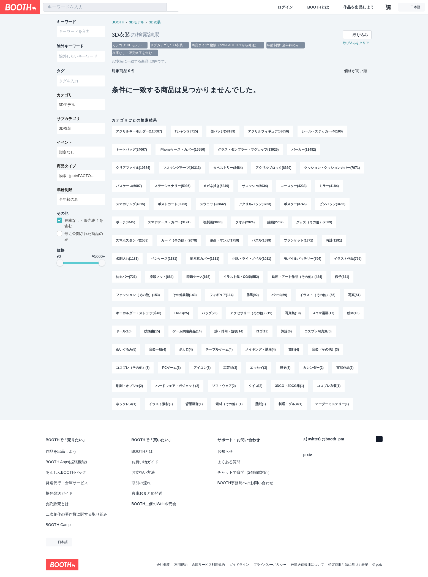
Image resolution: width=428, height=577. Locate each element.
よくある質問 (229, 462)
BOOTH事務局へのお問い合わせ (245, 483)
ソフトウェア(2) (224, 386)
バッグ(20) (209, 313)
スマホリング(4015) (130, 204)
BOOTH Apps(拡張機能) (66, 462)
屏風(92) (252, 295)
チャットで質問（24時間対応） (244, 472)
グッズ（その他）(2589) (314, 222)
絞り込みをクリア (356, 43)
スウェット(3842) (213, 204)
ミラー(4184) (329, 186)
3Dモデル (137, 22)
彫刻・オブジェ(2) (129, 386)
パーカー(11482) (303, 149)
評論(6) (286, 331)
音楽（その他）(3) (325, 349)
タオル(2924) (245, 222)
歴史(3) (285, 368)
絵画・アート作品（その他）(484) (297, 277)
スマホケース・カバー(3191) (169, 222)
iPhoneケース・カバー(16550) (182, 149)
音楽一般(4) (157, 349)
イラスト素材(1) (161, 404)
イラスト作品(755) (347, 259)
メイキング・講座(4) (260, 349)
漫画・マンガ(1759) (224, 240)
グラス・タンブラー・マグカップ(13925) (248, 149)
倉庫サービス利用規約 (208, 564)
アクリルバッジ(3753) (255, 204)
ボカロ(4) (186, 349)
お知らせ (225, 451)
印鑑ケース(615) (198, 277)
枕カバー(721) (126, 277)
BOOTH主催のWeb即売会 (154, 504)
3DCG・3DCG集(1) (289, 386)
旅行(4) (293, 349)
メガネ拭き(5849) (216, 186)
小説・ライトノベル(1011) (251, 259)
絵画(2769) (275, 222)
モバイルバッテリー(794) (302, 259)
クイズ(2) (256, 386)
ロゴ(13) (262, 331)
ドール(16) (124, 331)
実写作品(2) (345, 368)
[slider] (60, 262)
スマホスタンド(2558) (132, 240)
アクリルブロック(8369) (273, 168)
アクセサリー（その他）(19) (251, 313)
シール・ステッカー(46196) (322, 131)
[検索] (161, 7)
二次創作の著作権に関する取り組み (76, 514)
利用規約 (180, 564)
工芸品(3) (230, 368)
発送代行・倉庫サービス (67, 483)
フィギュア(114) (221, 295)
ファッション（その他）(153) (138, 295)
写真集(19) (293, 313)
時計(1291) (334, 240)
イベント (64, 142)
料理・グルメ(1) (290, 404)
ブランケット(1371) (298, 240)
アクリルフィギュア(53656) (268, 131)
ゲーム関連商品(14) (187, 331)
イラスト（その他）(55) (317, 295)
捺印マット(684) (161, 277)
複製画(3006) (213, 222)
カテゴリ (64, 95)
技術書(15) (152, 331)
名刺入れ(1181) (127, 259)
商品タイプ (66, 166)
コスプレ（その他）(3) (133, 368)
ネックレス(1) (126, 404)
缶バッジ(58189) (223, 131)
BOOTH (118, 22)
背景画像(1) (194, 404)
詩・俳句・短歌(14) (228, 331)
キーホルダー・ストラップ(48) (138, 313)
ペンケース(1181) (164, 259)
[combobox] (105, 7)
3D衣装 (155, 22)
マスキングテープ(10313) (182, 168)
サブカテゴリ (68, 119)
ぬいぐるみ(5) (126, 349)
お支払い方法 (143, 472)
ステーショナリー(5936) (172, 186)
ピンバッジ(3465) (332, 204)
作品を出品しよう (358, 7)
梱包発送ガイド (59, 493)
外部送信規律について (307, 564)
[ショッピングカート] (388, 7)
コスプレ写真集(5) (318, 331)
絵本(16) (353, 313)
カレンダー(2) (313, 368)
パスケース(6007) (129, 186)
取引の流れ (141, 483)
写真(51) (354, 295)
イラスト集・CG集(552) (241, 277)
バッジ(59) (279, 295)
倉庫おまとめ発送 (147, 493)
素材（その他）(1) (229, 404)
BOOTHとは (318, 7)
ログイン (285, 7)
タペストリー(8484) (228, 168)
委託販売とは (57, 504)
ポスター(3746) (295, 204)
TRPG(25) (181, 313)
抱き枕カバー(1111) (204, 259)
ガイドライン (239, 564)
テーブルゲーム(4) (219, 349)
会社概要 (163, 564)
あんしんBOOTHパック (66, 472)
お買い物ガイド (145, 462)
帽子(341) (342, 277)
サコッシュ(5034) (255, 186)
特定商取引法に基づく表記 (348, 564)
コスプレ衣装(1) (329, 386)
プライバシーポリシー (270, 564)
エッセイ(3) (258, 368)
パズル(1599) (261, 240)
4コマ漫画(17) (323, 313)
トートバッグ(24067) (131, 149)
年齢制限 (64, 190)
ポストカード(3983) (172, 204)
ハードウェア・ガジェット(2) (177, 386)
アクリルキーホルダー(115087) (139, 131)
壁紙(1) (260, 404)
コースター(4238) (293, 186)
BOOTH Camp (58, 524)
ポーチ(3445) (125, 222)
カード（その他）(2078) (179, 240)
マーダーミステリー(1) (332, 404)
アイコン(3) (202, 368)
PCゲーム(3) (171, 368)
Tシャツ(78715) (186, 131)
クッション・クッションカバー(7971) (332, 168)
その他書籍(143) (185, 295)
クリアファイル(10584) (133, 168)
